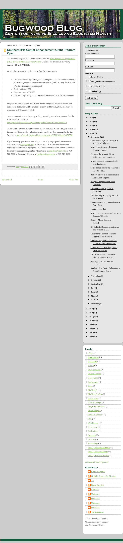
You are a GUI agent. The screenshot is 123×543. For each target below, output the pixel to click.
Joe (92, 480)
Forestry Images (95, 402)
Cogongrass (93, 378)
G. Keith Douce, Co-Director (103, 476)
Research (92, 435)
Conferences (93, 382)
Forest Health (97, 77)
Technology (96, 91)
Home (40, 180)
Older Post (73, 180)
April (93, 300)
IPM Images (93, 423)
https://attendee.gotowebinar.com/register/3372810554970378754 (44, 135)
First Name (90, 60)
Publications (93, 431)
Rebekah (95, 489)
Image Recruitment (96, 406)
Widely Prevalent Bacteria (99, 447)
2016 (91, 125)
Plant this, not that (98, 209)
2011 (91, 317)
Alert (90, 353)
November (95, 276)
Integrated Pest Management (103, 82)
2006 (91, 336)
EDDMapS (92, 390)
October (94, 280)
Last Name (89, 67)
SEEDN (91, 439)
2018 (91, 117)
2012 (91, 313)
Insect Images (94, 410)
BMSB (91, 365)
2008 (91, 328)
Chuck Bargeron (98, 471)
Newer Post (7, 180)
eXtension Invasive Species (96, 462)
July (93, 288)
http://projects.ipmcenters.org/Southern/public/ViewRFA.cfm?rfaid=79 (37, 122)
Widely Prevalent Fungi (98, 451)
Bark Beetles (93, 357)
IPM (90, 419)
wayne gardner (97, 512)
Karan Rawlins (97, 485)
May (93, 296)
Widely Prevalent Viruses (98, 455)
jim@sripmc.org (27, 144)
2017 (91, 121)
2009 (91, 324)
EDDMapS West (95, 394)
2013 (91, 309)
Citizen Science (94, 374)
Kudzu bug (92, 427)
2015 (91, 129)
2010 (91, 320)
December (95, 137)
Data (90, 386)
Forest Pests (93, 398)
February (95, 304)
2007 (91, 332)
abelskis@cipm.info (57, 151)
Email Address (92, 53)
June (93, 292)
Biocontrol (92, 361)
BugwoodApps (94, 370)
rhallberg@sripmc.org (46, 154)
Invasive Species (98, 86)
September (96, 284)
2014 (91, 133)
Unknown (95, 494)
